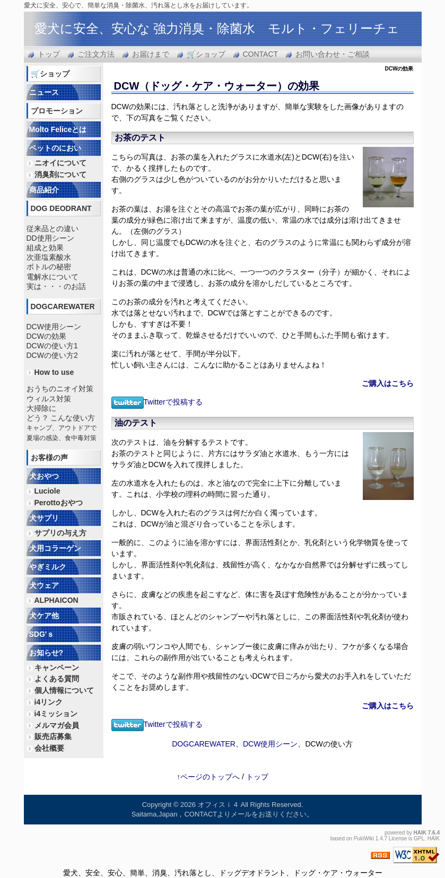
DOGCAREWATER (203, 744)
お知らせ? (46, 652)
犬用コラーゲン (55, 548)
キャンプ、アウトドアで (62, 428)
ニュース (44, 92)
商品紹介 (44, 190)
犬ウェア (44, 585)
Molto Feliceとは (58, 129)
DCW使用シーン (270, 744)
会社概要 (49, 748)
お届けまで (150, 54)
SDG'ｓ (42, 634)
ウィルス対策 (49, 398)
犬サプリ (44, 518)
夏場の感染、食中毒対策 (62, 438)
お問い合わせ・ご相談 (332, 54)
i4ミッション (56, 713)
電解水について (52, 277)
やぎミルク (47, 567)
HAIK (420, 833)
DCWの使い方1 (52, 345)
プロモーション (57, 111)
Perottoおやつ (58, 502)
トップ (49, 54)
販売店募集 (53, 736)
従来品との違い (52, 228)
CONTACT (260, 54)
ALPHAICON (56, 600)
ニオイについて (60, 163)
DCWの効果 (46, 336)
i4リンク (48, 702)
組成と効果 (45, 247)
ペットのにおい (55, 148)
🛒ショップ (206, 54)
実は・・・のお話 (56, 286)
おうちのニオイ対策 (60, 388)
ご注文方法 (96, 54)
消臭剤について (60, 174)
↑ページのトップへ (208, 776)
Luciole (47, 491)
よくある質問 (56, 678)
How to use (54, 372)
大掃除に (41, 408)
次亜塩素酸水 (49, 257)
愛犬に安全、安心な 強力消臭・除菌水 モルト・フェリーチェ (217, 28)
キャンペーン (56, 667)
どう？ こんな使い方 (61, 418)
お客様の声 (49, 457)
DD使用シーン (50, 238)
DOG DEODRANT (61, 208)
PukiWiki (364, 838)
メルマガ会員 (56, 725)
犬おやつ (44, 476)
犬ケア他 (44, 615)
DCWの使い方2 (52, 355)
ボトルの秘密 (49, 266)
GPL (419, 838)
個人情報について (64, 690)
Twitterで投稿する (157, 402)
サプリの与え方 (60, 533)
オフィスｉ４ (218, 805)
